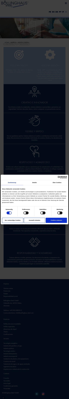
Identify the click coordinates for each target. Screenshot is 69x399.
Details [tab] (34, 182)
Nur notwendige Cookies (13, 220)
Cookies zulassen (56, 220)
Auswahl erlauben (34, 220)
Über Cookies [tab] (57, 182)
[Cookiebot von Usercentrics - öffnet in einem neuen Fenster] (59, 177)
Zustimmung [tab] (12, 182)
